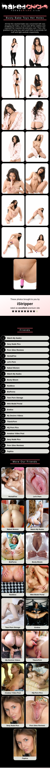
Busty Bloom (37, 548)
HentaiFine (12, 482)
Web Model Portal (37, 580)
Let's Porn (37, 482)
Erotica (37, 613)
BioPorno (12, 548)
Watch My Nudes (37, 515)
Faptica (25, 744)
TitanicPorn (37, 646)
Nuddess (12, 580)
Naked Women (12, 515)
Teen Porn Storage (12, 613)
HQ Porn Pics (37, 679)
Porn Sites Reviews (37, 711)
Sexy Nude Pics (12, 711)
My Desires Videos (12, 646)
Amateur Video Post (12, 679)
